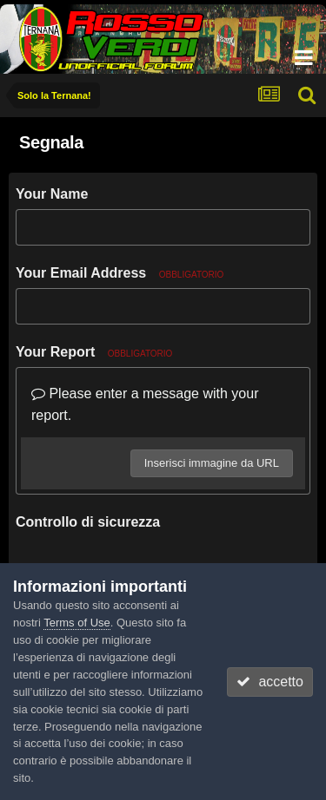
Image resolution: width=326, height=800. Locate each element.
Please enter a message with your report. (144, 404)
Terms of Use (76, 622)
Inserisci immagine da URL (211, 462)
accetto (269, 681)
